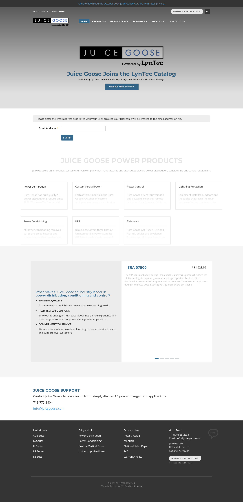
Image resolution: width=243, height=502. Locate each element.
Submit (67, 137)
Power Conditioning (90, 441)
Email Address (48, 128)
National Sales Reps (135, 446)
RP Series (38, 451)
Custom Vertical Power (92, 446)
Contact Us (177, 21)
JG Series (38, 441)
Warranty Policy (133, 456)
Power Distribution (90, 435)
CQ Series (38, 435)
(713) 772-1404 (57, 11)
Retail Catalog (132, 435)
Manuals (129, 441)
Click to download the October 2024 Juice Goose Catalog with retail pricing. (121, 3)
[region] (121, 198)
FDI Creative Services (131, 486)
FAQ (126, 451)
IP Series (38, 446)
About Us (157, 21)
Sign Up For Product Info (187, 11)
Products (99, 21)
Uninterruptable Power (92, 451)
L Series (37, 456)
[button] (44, 196)
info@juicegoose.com (48, 408)
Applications (119, 21)
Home (84, 21)
